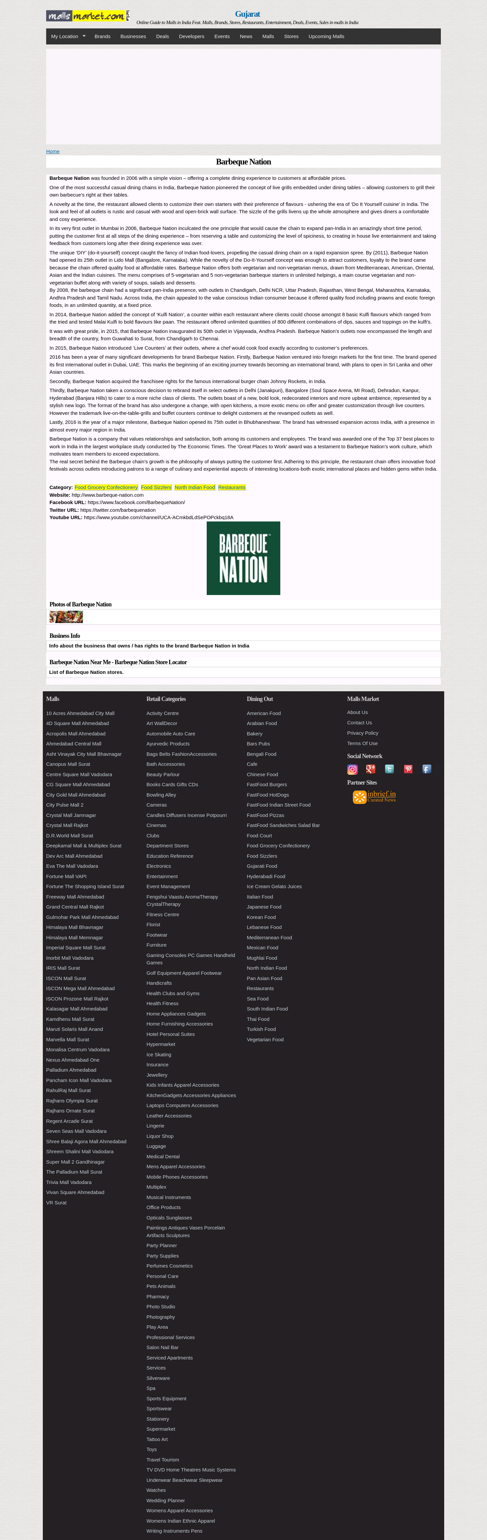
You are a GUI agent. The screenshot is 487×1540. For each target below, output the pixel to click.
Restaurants (232, 487)
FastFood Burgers (267, 784)
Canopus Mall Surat (68, 764)
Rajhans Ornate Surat (70, 1110)
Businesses (133, 36)
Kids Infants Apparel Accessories (183, 1085)
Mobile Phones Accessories (177, 1177)
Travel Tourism (163, 1459)
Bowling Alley (161, 795)
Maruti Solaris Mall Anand (74, 1029)
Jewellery (157, 1075)
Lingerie (155, 1126)
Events (222, 36)
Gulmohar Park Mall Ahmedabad (82, 917)
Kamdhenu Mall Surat (70, 1019)
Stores (291, 36)
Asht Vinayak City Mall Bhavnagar (84, 754)
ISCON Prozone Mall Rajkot (77, 998)
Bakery (255, 733)
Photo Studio (161, 1306)
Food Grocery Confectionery (106, 487)
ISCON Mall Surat (66, 978)
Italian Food (260, 897)
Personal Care (163, 1276)
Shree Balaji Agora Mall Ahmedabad (86, 1141)
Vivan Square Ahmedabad (75, 1192)
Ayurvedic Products (168, 743)
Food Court (259, 835)
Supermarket (161, 1429)
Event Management (168, 886)
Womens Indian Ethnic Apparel (181, 1521)
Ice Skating (159, 1054)
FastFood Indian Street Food (279, 805)
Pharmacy (158, 1296)
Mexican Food (262, 947)
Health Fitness (163, 1003)
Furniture (157, 945)
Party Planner (162, 1245)
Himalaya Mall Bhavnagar (74, 927)
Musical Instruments (169, 1197)
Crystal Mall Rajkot (67, 825)
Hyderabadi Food (266, 876)
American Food (264, 713)
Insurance (158, 1064)
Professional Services (171, 1337)
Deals (162, 36)
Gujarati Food (262, 866)
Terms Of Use (362, 743)
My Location (66, 36)
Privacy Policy (362, 733)
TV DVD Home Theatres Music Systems (191, 1469)
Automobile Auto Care (171, 733)
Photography (161, 1317)
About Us (357, 712)
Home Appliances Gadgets (176, 1014)
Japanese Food (264, 907)
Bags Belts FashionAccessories (182, 754)
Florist (153, 924)
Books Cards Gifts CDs (172, 784)
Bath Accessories (166, 764)
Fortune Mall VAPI (66, 876)
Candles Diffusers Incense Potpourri (187, 815)
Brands (103, 36)
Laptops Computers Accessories (182, 1105)
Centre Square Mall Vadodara (79, 774)
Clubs (153, 835)
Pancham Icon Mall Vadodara (79, 1080)
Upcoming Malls (327, 36)
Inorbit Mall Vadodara (69, 958)
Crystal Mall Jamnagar (71, 815)
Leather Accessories (169, 1115)
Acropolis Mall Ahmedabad (76, 733)
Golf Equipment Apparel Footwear (184, 973)
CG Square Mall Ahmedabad (78, 784)
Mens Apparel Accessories (176, 1166)
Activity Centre (163, 713)
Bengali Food (261, 754)
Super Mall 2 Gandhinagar (75, 1162)
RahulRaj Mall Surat (68, 1090)
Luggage (156, 1146)
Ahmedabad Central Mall (73, 743)
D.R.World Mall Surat (69, 835)
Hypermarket (161, 1044)
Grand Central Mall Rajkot (75, 907)
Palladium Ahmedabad (71, 1070)
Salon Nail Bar (163, 1347)
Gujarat (247, 13)
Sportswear (159, 1408)
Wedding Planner (166, 1500)
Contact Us (359, 722)
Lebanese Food (264, 927)
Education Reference (170, 856)
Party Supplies (163, 1256)
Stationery (158, 1419)
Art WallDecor (162, 723)
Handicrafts (159, 983)
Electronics (159, 866)
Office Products (164, 1207)
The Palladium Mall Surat (74, 1172)
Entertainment (162, 876)
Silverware (158, 1378)
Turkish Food (261, 1029)
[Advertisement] (243, 95)
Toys (152, 1449)
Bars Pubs (258, 743)
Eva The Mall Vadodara (72, 866)
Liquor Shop (160, 1136)
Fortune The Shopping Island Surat (85, 886)
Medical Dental (163, 1156)
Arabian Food (262, 723)
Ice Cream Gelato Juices (274, 886)
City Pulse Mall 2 (65, 805)
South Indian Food (267, 1009)
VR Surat (56, 1202)
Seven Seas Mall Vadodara (76, 1131)
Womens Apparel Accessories (180, 1510)
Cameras (157, 805)
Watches (156, 1490)
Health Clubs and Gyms (173, 993)
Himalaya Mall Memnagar (74, 937)
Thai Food (258, 1019)
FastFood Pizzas (265, 815)
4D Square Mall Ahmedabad (77, 723)
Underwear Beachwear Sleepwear (185, 1480)
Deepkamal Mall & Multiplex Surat (83, 845)
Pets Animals (161, 1286)
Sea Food (258, 998)
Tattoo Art (157, 1439)
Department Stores (168, 845)
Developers (191, 36)
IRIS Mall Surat (63, 968)
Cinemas (156, 825)
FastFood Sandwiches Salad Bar (283, 825)
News (246, 36)
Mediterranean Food (269, 937)
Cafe (252, 764)
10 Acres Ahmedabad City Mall (80, 713)
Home (53, 151)
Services (156, 1368)
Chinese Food (262, 774)
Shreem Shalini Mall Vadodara (80, 1151)
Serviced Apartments (170, 1357)
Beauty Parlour (163, 774)
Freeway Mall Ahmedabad (75, 897)
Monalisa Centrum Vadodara (78, 1049)
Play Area (157, 1327)
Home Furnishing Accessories (180, 1024)
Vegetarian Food (265, 1039)
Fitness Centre (163, 914)
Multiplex (156, 1187)
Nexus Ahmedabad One (72, 1060)
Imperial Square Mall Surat (76, 947)
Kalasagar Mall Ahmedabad (76, 1009)
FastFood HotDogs (268, 795)
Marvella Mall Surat (67, 1039)
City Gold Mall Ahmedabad (76, 795)
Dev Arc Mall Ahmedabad (74, 856)
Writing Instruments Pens (174, 1531)
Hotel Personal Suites (171, 1034)
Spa (151, 1388)
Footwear (157, 935)
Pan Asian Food (264, 978)
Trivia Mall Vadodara (69, 1182)
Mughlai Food (262, 958)
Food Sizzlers (156, 487)
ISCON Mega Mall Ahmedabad (80, 988)
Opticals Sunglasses (169, 1217)
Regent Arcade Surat (69, 1121)
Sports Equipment (166, 1398)
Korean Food (261, 917)
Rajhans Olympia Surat (72, 1100)
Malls (268, 36)
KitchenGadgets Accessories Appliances (191, 1095)
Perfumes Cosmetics (170, 1266)
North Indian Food (195, 487)
